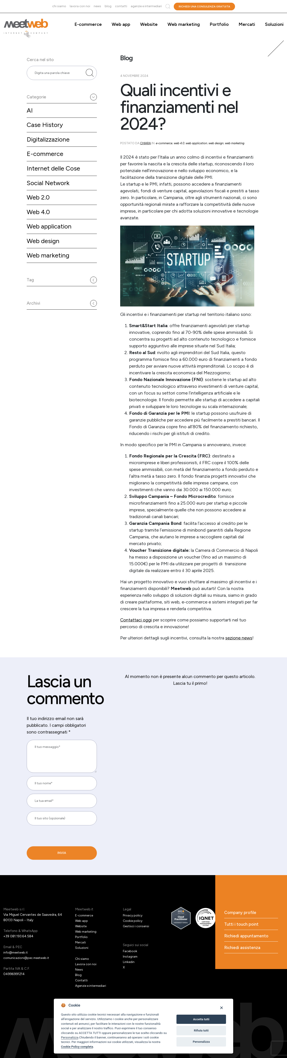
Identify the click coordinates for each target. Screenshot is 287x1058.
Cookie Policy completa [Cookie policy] (77, 1046)
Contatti (121, 6)
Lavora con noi (80, 6)
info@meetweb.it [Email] (17, 952)
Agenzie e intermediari (146, 6)
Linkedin (129, 962)
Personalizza (69, 1037)
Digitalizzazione (49, 146)
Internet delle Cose (55, 177)
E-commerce (88, 24)
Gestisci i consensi (137, 926)
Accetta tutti (201, 1019)
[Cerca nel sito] (90, 76)
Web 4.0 (39, 222)
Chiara (145, 143)
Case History (46, 131)
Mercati (247, 24)
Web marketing (183, 24)
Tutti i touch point (242, 925)
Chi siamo (59, 6)
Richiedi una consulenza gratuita (204, 6)
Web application (51, 237)
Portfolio (219, 24)
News (97, 6)
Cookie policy (133, 921)
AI (30, 116)
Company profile (241, 913)
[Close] (221, 1007)
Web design (44, 252)
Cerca (167, 6)
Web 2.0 (39, 207)
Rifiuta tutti (201, 1030)
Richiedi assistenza (243, 949)
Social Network (49, 192)
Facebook (130, 951)
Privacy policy (133, 915)
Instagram (130, 956)
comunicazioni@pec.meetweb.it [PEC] (28, 958)
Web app (121, 24)
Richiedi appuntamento (247, 937)
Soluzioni (274, 24)
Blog (108, 6)
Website (149, 24)
